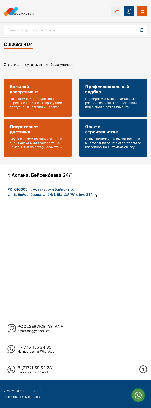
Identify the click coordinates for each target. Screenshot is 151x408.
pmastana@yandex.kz (33, 331)
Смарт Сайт (31, 396)
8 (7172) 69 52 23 (35, 367)
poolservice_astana (40, 326)
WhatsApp (47, 351)
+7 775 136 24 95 (34, 347)
